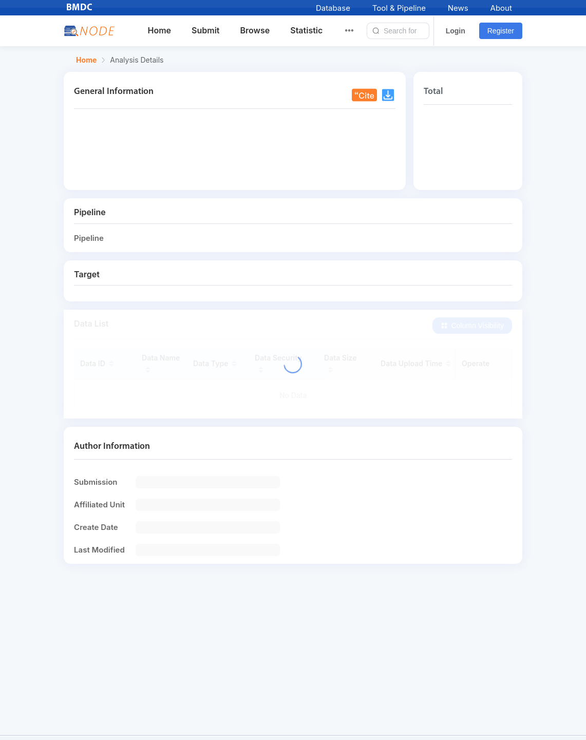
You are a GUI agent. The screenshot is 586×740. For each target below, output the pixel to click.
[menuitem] (355, 30)
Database (333, 8)
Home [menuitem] (160, 30)
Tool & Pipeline (399, 8)
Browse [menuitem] (255, 30)
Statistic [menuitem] (306, 30)
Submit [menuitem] (205, 30)
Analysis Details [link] (136, 60)
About (501, 8)
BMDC (79, 8)
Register (500, 30)
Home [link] (86, 60)
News (458, 8)
